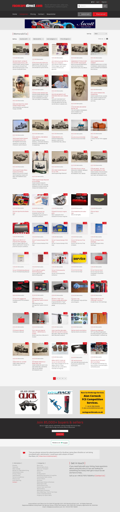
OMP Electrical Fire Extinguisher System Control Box (40, 300)
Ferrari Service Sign (76, 270)
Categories (24, 14)
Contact (41, 14)
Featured (15, 467)
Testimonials (16, 475)
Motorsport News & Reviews (45, 482)
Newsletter (51, 14)
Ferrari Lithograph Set (38, 211)
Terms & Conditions (18, 477)
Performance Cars (42, 485)
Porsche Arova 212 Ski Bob (78, 137)
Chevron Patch (95, 211)
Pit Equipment (41, 474)
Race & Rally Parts (42, 467)
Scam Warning (16, 480)
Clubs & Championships (44, 493)
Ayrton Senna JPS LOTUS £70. (40, 62)
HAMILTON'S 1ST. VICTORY (19, 362)
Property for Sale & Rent (44, 495)
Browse (14, 465)
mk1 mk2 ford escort (76, 360)
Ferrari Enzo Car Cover (97, 270)
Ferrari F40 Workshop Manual (21, 270)
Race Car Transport (42, 469)
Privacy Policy (16, 474)
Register (104, 2)
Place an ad (100, 14)
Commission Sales (18, 472)
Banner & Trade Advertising (20, 470)
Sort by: (89, 33)
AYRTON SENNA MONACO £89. (40, 93)
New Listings (16, 469)
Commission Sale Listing (44, 477)
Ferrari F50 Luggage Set (19, 298)
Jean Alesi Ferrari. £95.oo (78, 168)
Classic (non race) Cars (44, 487)
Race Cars (40, 465)
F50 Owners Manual (18, 330)
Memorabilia (41, 488)
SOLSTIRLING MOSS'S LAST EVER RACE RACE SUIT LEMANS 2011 (60, 96)
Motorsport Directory (43, 490)
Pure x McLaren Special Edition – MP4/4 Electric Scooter (39, 332)
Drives (39, 472)
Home (14, 14)
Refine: (14, 39)
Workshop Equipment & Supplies (47, 475)
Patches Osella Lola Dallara (78, 330)
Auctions (39, 480)
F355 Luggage (94, 137)
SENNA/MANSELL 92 (57, 137)
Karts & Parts (41, 479)
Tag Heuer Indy (75, 299)
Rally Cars (40, 470)
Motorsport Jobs (42, 483)
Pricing (33, 14)
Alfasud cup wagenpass (97, 330)
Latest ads (85, 14)
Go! (105, 6)
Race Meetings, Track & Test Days (47, 492)
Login (97, 2)
